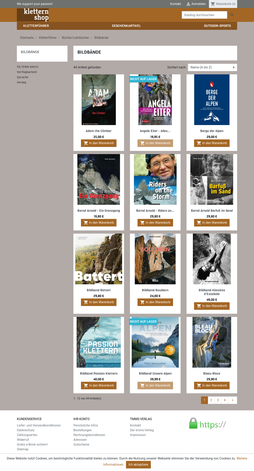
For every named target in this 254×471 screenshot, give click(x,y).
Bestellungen (82, 430)
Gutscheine (81, 444)
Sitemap (23, 449)
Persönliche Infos (85, 425)
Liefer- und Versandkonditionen (39, 425)
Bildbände (30, 52)
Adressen (80, 440)
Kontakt (175, 4)
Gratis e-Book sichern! (32, 444)
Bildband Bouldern (155, 290)
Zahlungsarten (27, 435)
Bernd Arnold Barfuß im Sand (212, 211)
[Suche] (204, 15)
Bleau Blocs (211, 373)
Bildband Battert (99, 290)
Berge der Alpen (211, 131)
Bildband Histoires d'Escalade (212, 292)
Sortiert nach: (176, 67)
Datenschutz (26, 430)
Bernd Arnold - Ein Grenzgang (98, 211)
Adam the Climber (99, 131)
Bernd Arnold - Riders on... (155, 211)
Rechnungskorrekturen (89, 435)
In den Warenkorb (99, 143)
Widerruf (23, 440)
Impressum (138, 435)
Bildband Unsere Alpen (155, 373)
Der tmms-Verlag (142, 430)
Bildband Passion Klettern (98, 373)
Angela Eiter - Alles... (155, 131)
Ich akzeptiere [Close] (138, 466)
